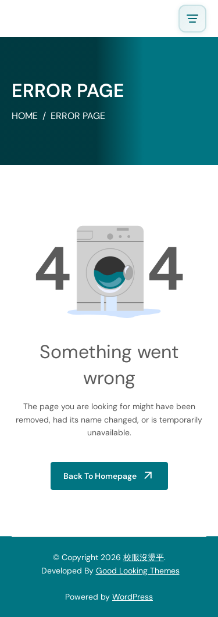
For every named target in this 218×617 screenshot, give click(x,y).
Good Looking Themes (138, 570)
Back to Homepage (100, 476)
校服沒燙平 (143, 557)
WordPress (132, 596)
